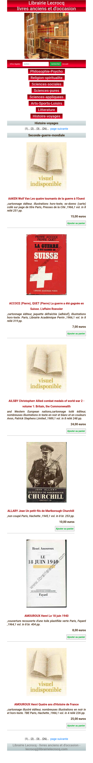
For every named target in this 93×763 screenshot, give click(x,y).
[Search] (36, 64)
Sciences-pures (46, 90)
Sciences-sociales (46, 84)
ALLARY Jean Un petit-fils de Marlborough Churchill (40, 511)
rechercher (55, 64)
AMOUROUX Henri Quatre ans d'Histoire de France (46, 704)
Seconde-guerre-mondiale (46, 135)
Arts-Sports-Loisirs (46, 103)
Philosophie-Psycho (46, 71)
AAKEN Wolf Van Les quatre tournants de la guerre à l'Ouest (46, 198)
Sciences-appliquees (47, 97)
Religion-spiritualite (47, 78)
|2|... (33, 128)
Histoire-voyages (46, 116)
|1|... (27, 128)
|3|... (39, 128)
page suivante (59, 128)
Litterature (46, 110)
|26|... (45, 128)
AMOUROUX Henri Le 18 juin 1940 (46, 616)
